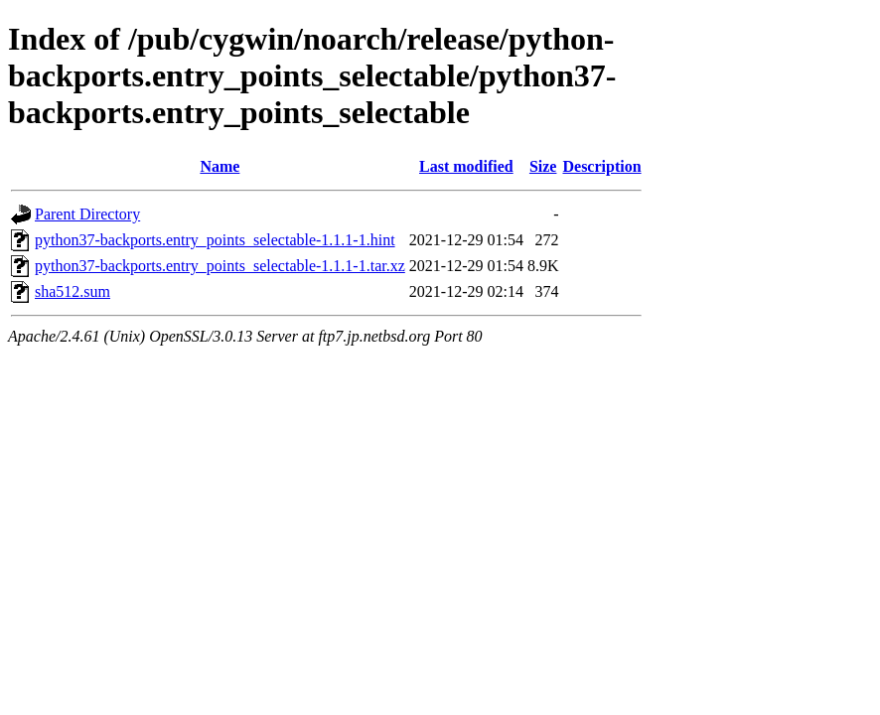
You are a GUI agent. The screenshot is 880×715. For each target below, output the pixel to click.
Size (543, 166)
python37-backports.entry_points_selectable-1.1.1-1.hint (215, 239)
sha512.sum (72, 291)
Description (601, 166)
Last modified (466, 166)
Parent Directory (87, 214)
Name (219, 166)
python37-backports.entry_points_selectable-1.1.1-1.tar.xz (220, 265)
